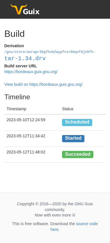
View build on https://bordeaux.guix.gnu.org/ (43, 84)
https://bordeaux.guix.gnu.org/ (30, 71)
